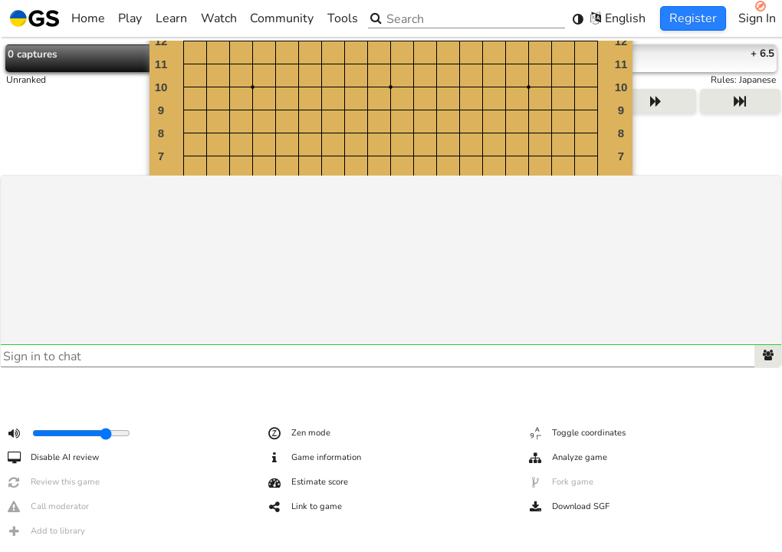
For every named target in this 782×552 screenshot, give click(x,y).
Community (282, 18)
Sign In (757, 18)
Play (130, 18)
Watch (219, 18)
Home (57, 18)
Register (693, 18)
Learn (171, 18)
